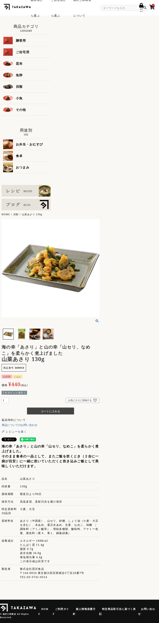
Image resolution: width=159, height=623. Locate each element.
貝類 (16, 214)
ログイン (141, 8)
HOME (6, 214)
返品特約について (14, 420)
